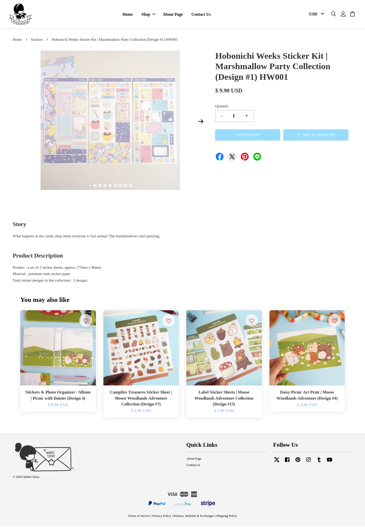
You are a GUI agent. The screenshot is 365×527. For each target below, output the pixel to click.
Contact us (193, 465)
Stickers (37, 40)
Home (127, 15)
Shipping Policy (226, 516)
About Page (173, 15)
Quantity (222, 107)
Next (200, 122)
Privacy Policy (161, 516)
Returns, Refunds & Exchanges (193, 516)
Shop (148, 15)
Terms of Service (139, 516)
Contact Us (201, 15)
